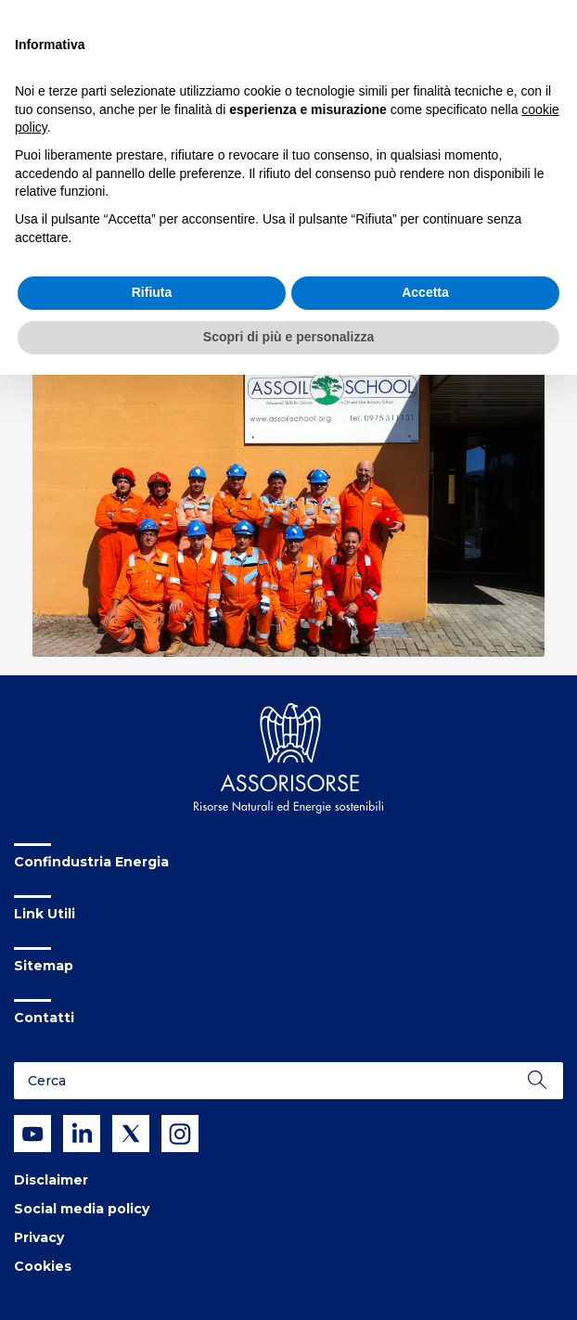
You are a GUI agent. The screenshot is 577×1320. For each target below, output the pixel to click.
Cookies (42, 1266)
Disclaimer (51, 1180)
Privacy (39, 1237)
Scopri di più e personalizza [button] (288, 336)
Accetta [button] (425, 292)
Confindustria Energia (91, 861)
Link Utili (44, 913)
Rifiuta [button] (152, 292)
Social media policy (81, 1208)
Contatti (44, 1017)
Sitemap (43, 965)
